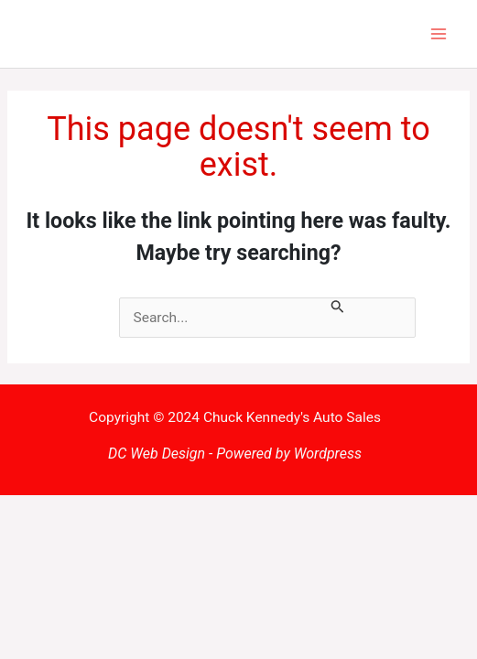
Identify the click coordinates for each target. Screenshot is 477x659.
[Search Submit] (338, 308)
